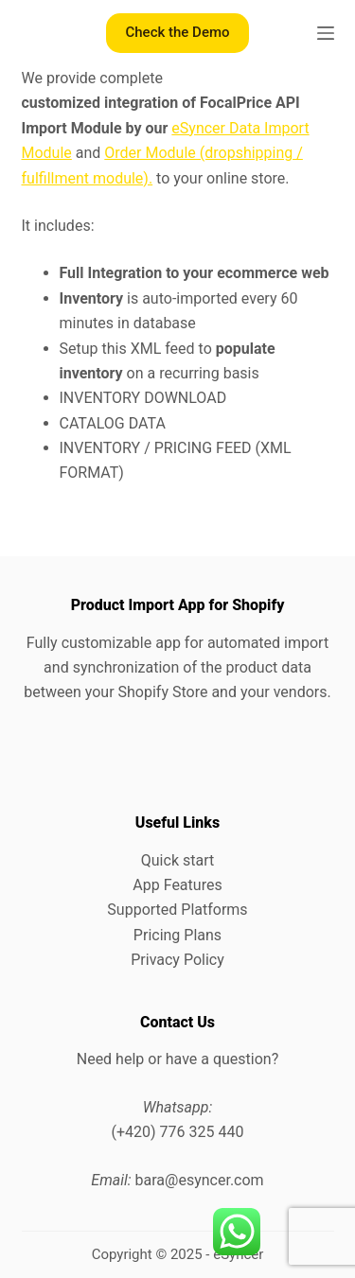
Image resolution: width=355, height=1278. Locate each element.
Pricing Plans (177, 935)
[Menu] (325, 33)
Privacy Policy (177, 960)
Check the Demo (177, 32)
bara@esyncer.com (199, 1180)
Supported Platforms (177, 910)
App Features (177, 885)
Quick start (177, 860)
